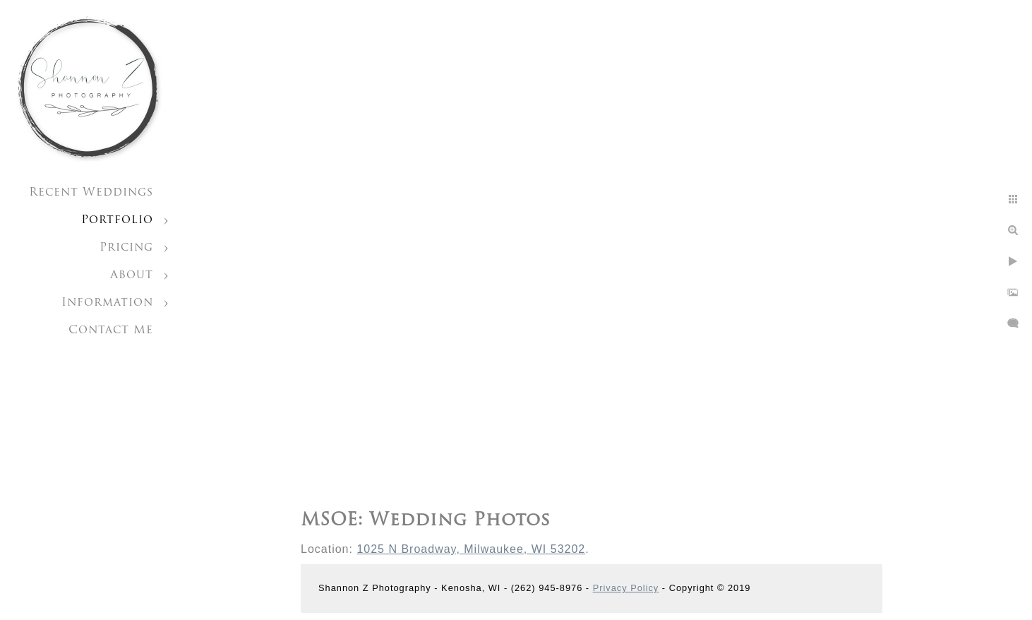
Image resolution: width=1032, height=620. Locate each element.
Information (107, 303)
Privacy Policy (626, 588)
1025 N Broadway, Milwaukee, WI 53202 (470, 549)
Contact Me (110, 330)
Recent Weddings (91, 192)
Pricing (126, 248)
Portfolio (117, 220)
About (131, 275)
